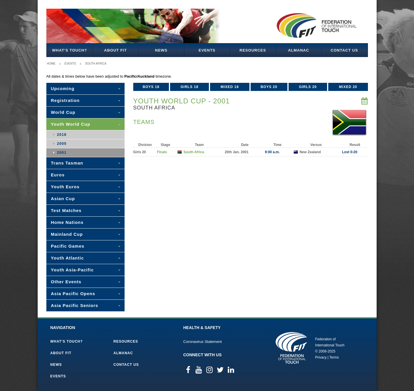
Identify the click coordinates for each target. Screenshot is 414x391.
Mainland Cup (67, 234)
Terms (334, 357)
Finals (162, 152)
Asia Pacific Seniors (74, 305)
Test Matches (66, 210)
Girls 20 (308, 87)
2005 (62, 143)
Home (51, 63)
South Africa (96, 63)
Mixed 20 (348, 87)
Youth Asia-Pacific (72, 269)
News (161, 50)
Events (206, 50)
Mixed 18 (229, 87)
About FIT (115, 50)
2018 (62, 134)
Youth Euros (65, 186)
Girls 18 (189, 87)
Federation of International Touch (291, 348)
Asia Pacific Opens (73, 293)
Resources (253, 50)
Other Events (66, 281)
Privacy (321, 357)
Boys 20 (268, 87)
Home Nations (67, 222)
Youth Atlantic (67, 257)
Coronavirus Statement (202, 341)
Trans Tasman (67, 162)
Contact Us (344, 50)
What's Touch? (69, 50)
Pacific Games (68, 246)
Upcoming (62, 88)
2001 (62, 152)
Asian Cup (63, 198)
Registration (65, 100)
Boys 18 (151, 87)
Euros (58, 174)
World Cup (63, 112)
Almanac (298, 50)
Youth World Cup (70, 124)
